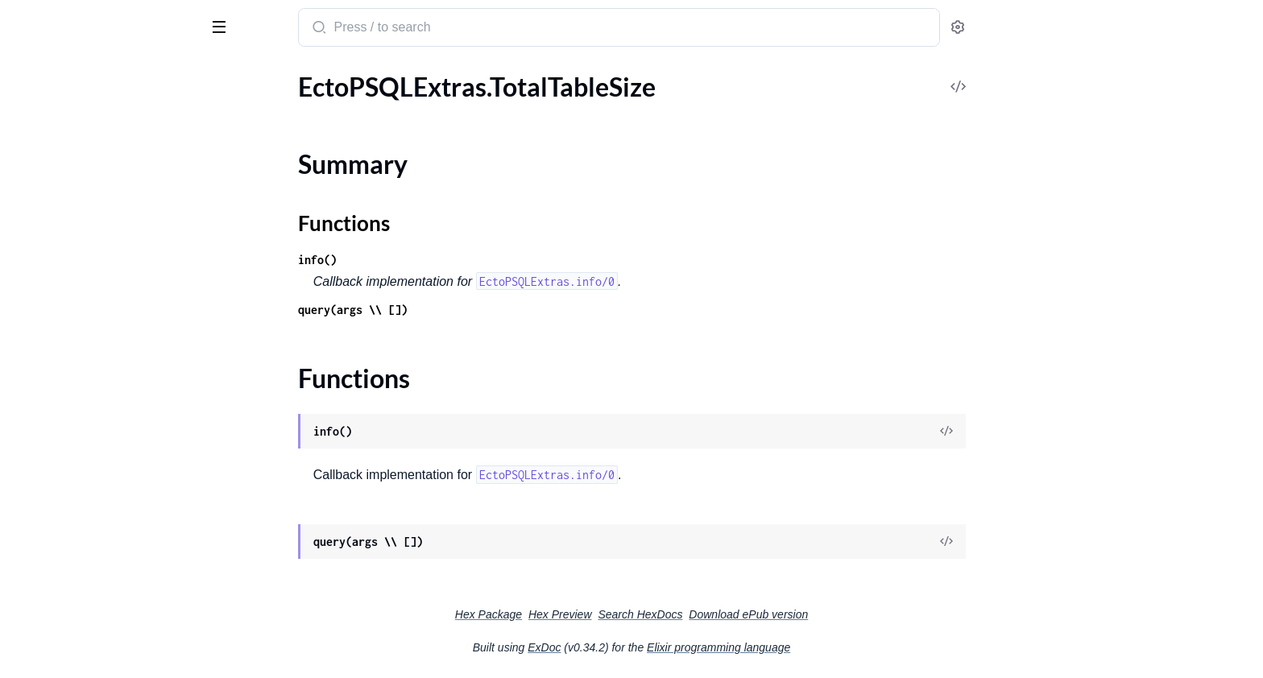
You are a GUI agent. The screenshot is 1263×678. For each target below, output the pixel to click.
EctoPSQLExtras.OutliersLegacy (101, 310)
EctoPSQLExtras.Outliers (82, 267)
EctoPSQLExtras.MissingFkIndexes (109, 201)
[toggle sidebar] (221, 26)
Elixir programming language (839, 647)
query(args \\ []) (473, 309)
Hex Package (609, 614)
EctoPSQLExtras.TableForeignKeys (108, 419)
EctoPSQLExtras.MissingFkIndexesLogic (114, 223)
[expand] (226, 115)
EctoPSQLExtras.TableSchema (94, 462)
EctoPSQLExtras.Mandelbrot (92, 136)
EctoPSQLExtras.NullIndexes (92, 245)
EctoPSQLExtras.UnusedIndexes (102, 604)
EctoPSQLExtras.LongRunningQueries (114, 114)
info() (438, 260)
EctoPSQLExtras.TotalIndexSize (99, 506)
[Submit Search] (439, 29)
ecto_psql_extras (70, 19)
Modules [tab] (90, 75)
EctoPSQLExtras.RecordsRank (96, 332)
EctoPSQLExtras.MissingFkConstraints (114, 158)
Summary (53, 556)
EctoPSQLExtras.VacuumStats (95, 626)
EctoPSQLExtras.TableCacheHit (99, 397)
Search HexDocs (760, 614)
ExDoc (664, 647)
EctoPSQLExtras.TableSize (84, 484)
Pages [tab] (29, 75)
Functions (54, 575)
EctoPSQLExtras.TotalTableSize (98, 527)
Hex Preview (681, 614)
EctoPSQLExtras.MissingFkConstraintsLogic (114, 180)
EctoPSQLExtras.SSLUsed (83, 354)
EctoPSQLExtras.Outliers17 (89, 288)
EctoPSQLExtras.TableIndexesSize (106, 441)
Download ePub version (869, 614)
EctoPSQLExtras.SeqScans (85, 375)
